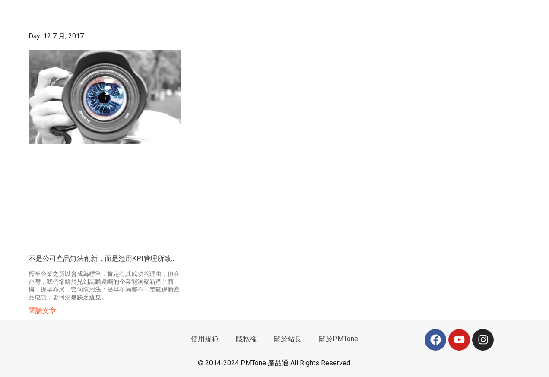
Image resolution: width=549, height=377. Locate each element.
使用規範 (205, 339)
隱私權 (246, 339)
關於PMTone (338, 339)
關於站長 (287, 339)
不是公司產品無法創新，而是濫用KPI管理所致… (102, 258)
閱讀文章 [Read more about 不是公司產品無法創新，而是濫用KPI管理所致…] (42, 311)
